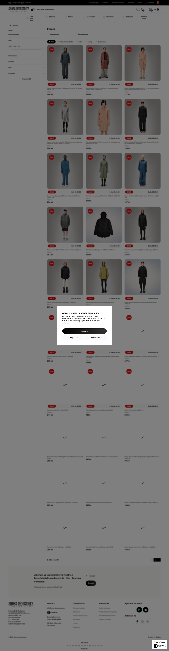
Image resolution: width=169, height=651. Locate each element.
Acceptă (84, 331)
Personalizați (96, 337)
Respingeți (73, 337)
